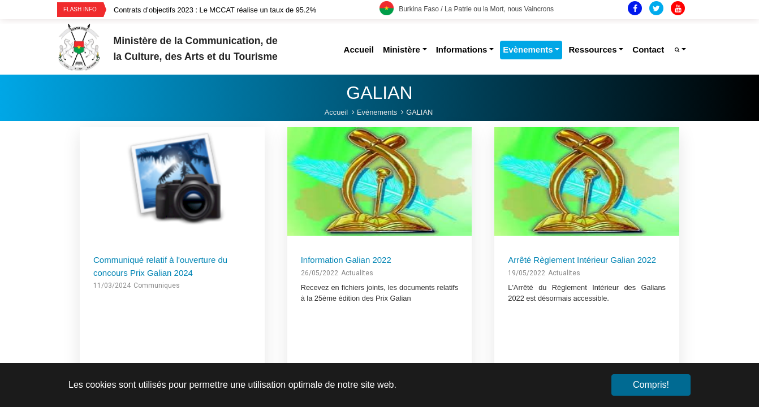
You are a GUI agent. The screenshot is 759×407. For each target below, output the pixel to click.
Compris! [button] (651, 384)
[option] (247, 10)
